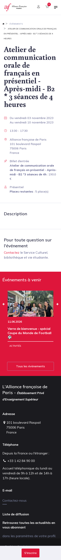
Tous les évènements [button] (30, 366)
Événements (16, 24)
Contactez (11, 252)
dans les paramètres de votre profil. (29, 536)
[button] (30, 553)
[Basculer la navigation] (56, 8)
